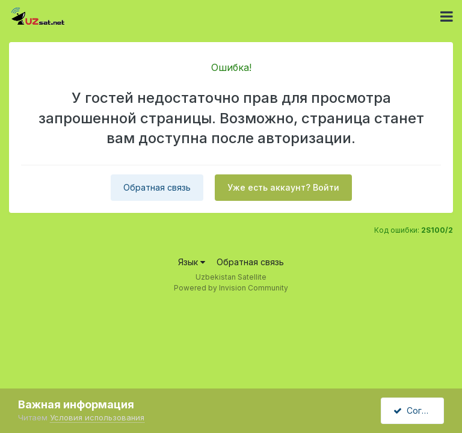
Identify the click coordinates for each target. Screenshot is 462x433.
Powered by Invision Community (231, 287)
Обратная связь (157, 187)
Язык (191, 262)
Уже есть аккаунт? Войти (283, 187)
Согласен (418, 410)
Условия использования (97, 417)
